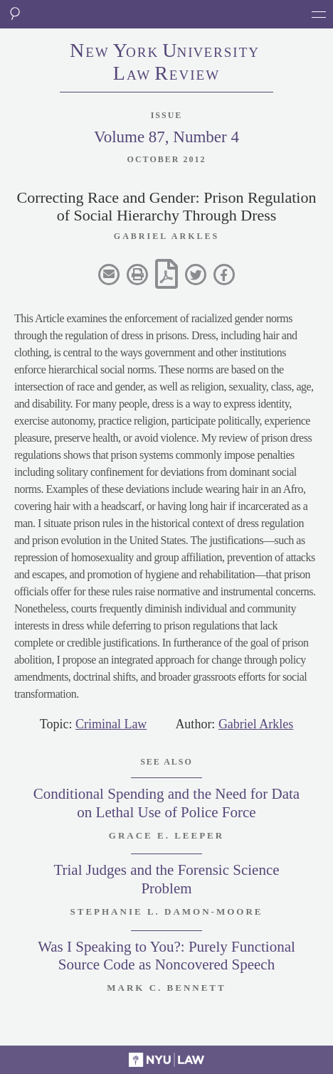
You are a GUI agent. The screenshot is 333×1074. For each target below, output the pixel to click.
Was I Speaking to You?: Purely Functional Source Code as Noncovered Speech (166, 955)
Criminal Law (111, 724)
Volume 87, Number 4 (166, 137)
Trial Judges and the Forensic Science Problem (166, 878)
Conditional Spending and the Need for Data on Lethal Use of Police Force (166, 802)
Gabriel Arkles (255, 724)
